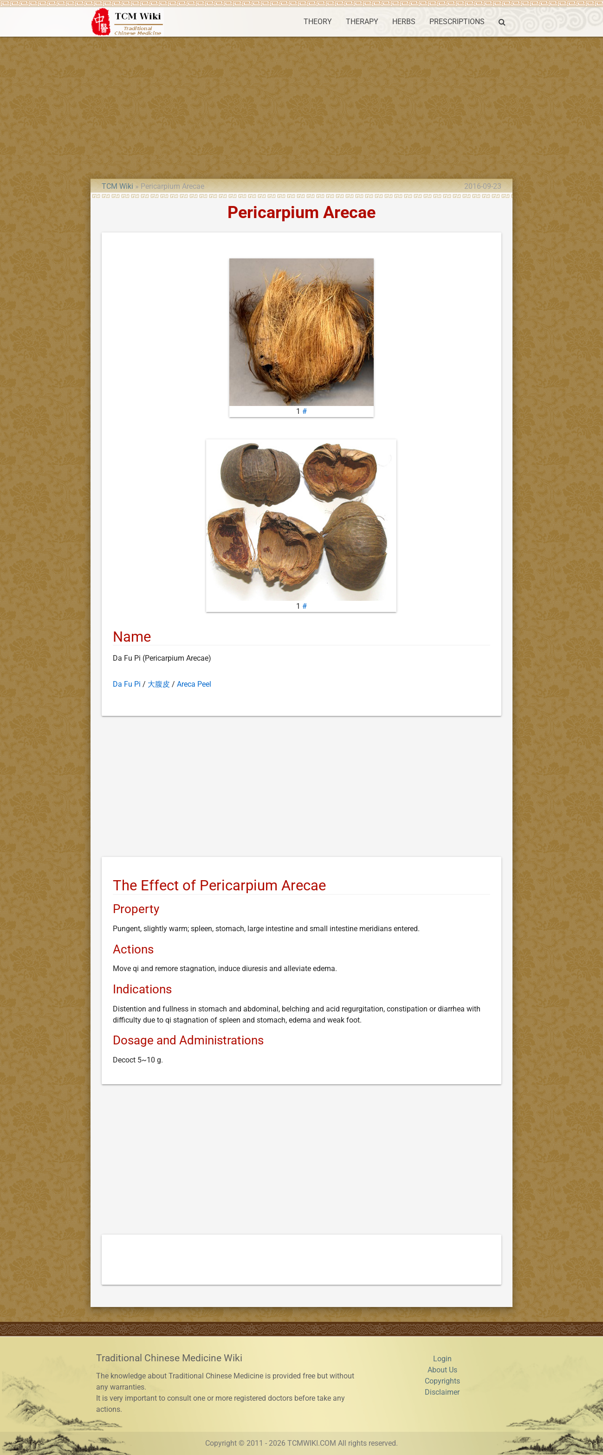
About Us (442, 1369)
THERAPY (362, 21)
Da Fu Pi (127, 684)
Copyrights (442, 1381)
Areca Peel (194, 684)
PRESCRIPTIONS (457, 21)
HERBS (403, 21)
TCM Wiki (117, 186)
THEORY (318, 21)
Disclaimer (442, 1392)
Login (442, 1358)
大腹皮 (159, 684)
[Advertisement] (301, 106)
